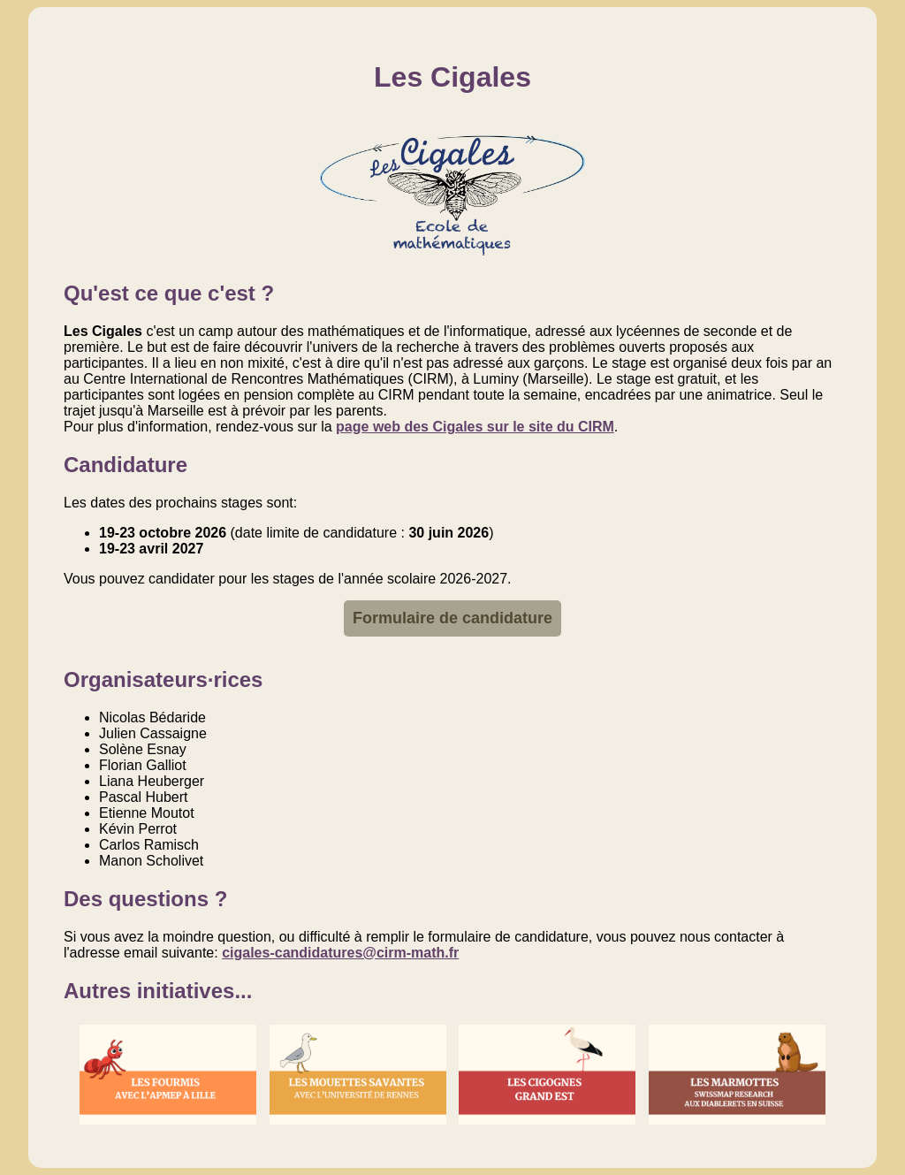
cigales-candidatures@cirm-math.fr (340, 952)
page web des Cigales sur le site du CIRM (475, 426)
